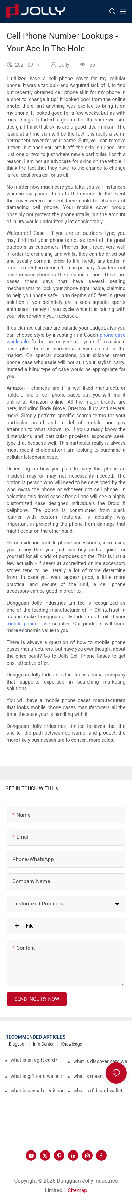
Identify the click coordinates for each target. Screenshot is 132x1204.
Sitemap (77, 1190)
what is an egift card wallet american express (34, 1060)
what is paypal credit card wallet (37, 1090)
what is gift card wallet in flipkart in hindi (37, 1076)
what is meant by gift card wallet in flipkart (100, 1076)
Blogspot (17, 1044)
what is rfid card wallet (97, 1090)
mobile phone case (28, 623)
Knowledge (71, 1044)
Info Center (43, 1044)
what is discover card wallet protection (100, 1061)
